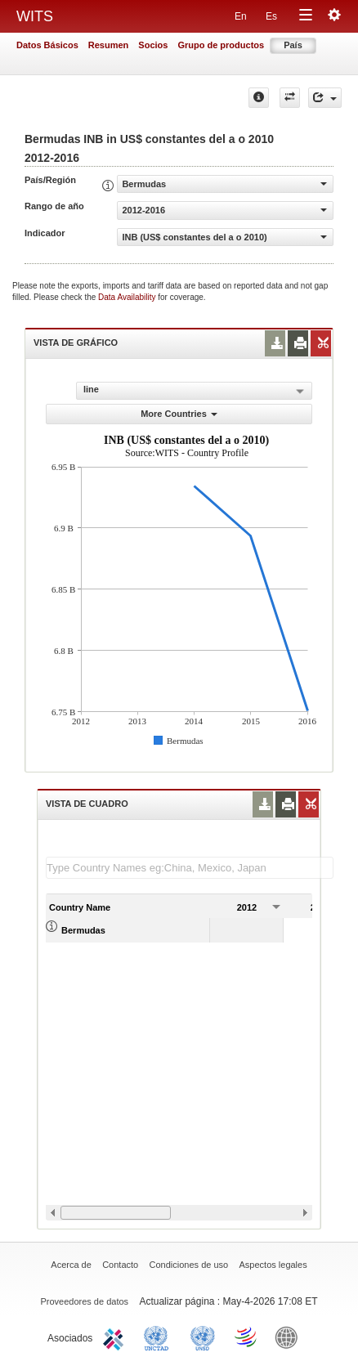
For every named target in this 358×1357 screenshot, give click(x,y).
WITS (34, 16)
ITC (116, 1336)
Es (271, 16)
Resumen (108, 45)
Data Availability (128, 297)
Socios (153, 45)
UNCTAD (159, 1336)
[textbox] (189, 868)
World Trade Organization (246, 1336)
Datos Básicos (47, 45)
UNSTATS (202, 1336)
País (293, 45)
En (241, 16)
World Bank (290, 1336)
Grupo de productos (220, 45)
